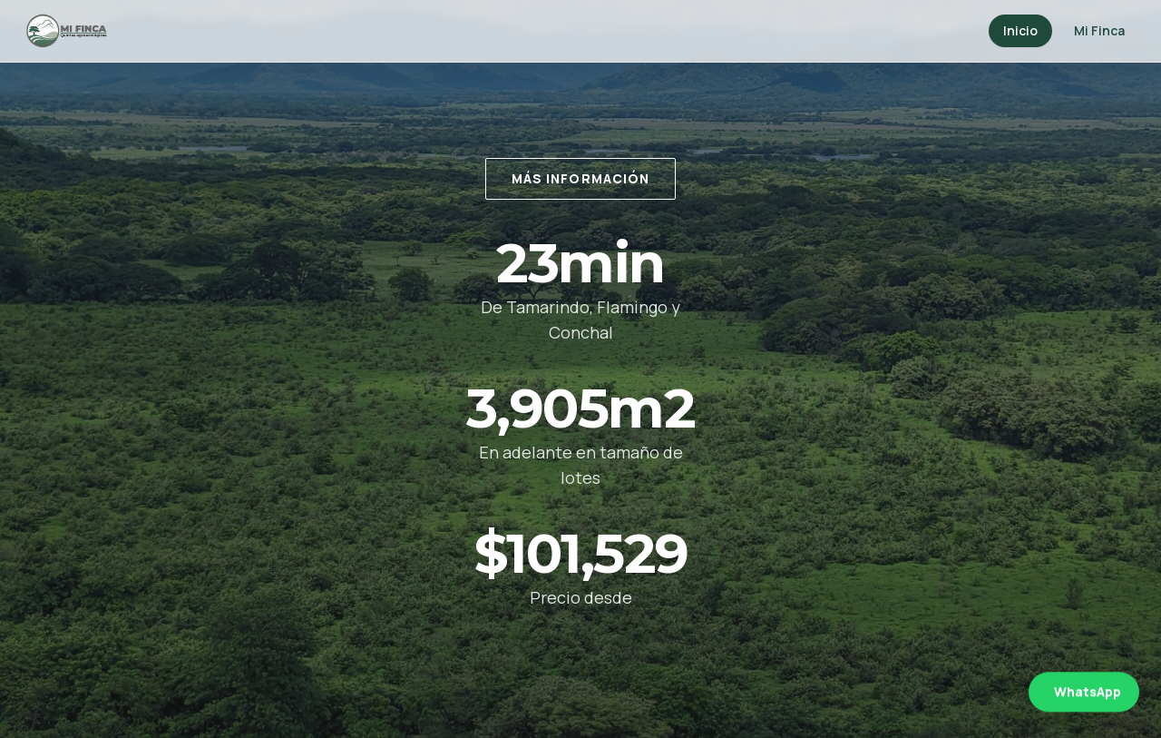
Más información (581, 178)
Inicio (1020, 30)
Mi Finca (1099, 30)
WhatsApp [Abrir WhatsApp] (1087, 692)
